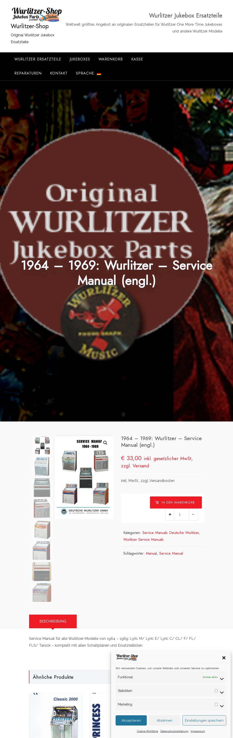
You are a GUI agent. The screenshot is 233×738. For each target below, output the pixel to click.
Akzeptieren (131, 726)
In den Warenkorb (175, 502)
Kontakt (59, 73)
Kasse (137, 59)
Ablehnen (164, 726)
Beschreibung (52, 621)
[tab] (53, 621)
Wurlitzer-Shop (30, 26)
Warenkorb (111, 59)
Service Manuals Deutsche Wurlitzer (170, 532)
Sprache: (88, 73)
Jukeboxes (80, 59)
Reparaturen (28, 73)
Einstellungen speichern (204, 726)
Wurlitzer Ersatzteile (37, 59)
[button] (224, 663)
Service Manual (171, 553)
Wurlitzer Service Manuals (143, 539)
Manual (151, 553)
